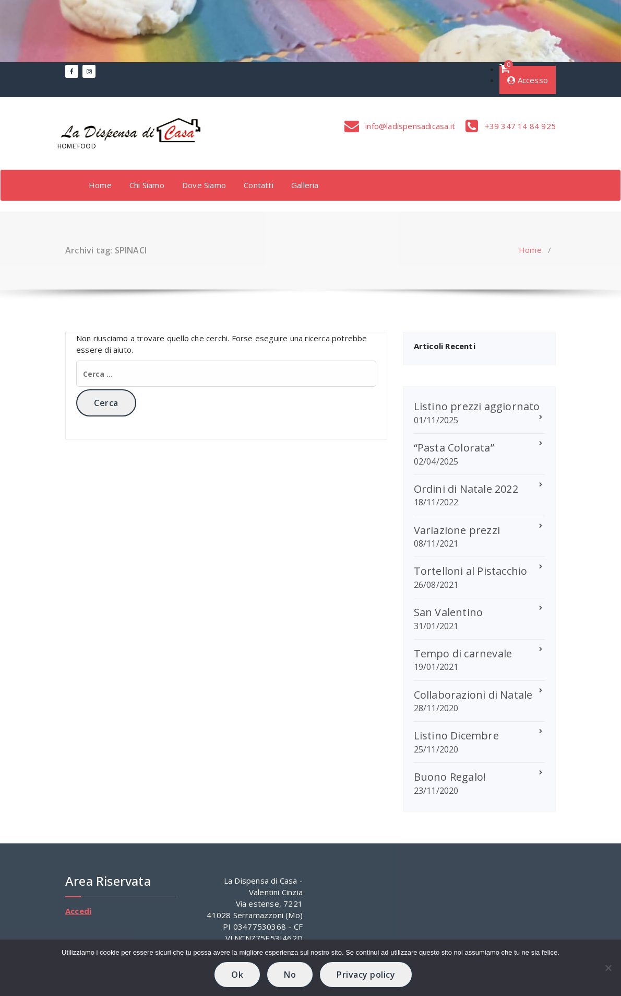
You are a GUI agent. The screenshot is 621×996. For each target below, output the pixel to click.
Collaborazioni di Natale (473, 695)
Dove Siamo (204, 185)
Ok (237, 974)
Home (100, 185)
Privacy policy (366, 974)
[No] (608, 968)
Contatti (258, 185)
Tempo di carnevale (463, 653)
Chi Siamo (146, 185)
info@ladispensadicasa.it (409, 126)
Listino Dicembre (456, 735)
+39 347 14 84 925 (519, 126)
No (290, 974)
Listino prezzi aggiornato (477, 406)
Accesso (527, 80)
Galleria (305, 185)
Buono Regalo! (450, 777)
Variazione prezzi (457, 530)
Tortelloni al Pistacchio (471, 571)
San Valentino (448, 612)
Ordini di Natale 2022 (466, 489)
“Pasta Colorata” (454, 448)
